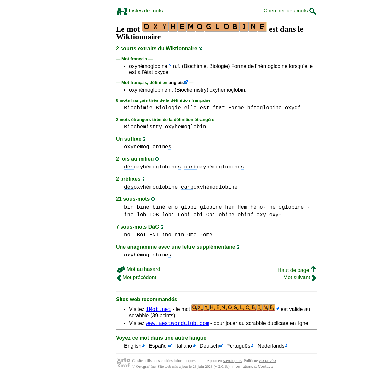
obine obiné (236, 215)
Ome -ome (199, 235)
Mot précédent (136, 277)
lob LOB (148, 215)
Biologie (168, 108)
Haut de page (296, 270)
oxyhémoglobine (148, 66)
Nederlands (271, 347)
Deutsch (209, 347)
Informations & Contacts (253, 367)
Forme (236, 108)
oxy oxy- (269, 215)
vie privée (267, 361)
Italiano (183, 347)
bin (129, 207)
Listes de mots (140, 10)
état (218, 108)
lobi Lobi (176, 215)
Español (158, 347)
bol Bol (135, 235)
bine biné (151, 207)
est (204, 108)
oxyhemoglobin (185, 127)
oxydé (293, 108)
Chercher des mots (289, 10)
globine (211, 207)
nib (179, 235)
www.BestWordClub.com (177, 324)
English (132, 347)
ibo (166, 235)
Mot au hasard (138, 269)
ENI (154, 235)
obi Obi (204, 215)
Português (238, 347)
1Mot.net (158, 309)
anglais (176, 82)
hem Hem (236, 207)
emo (173, 207)
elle (190, 108)
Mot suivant (299, 277)
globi (189, 207)
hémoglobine (264, 108)
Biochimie (138, 108)
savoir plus (232, 361)
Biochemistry (143, 127)
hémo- (258, 207)
